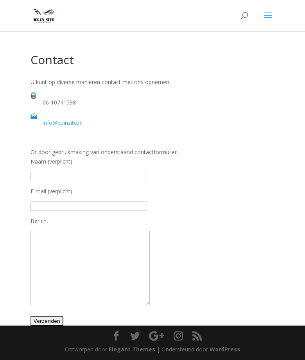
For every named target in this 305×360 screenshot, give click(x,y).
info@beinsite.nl (63, 122)
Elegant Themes (132, 349)
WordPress (225, 349)
